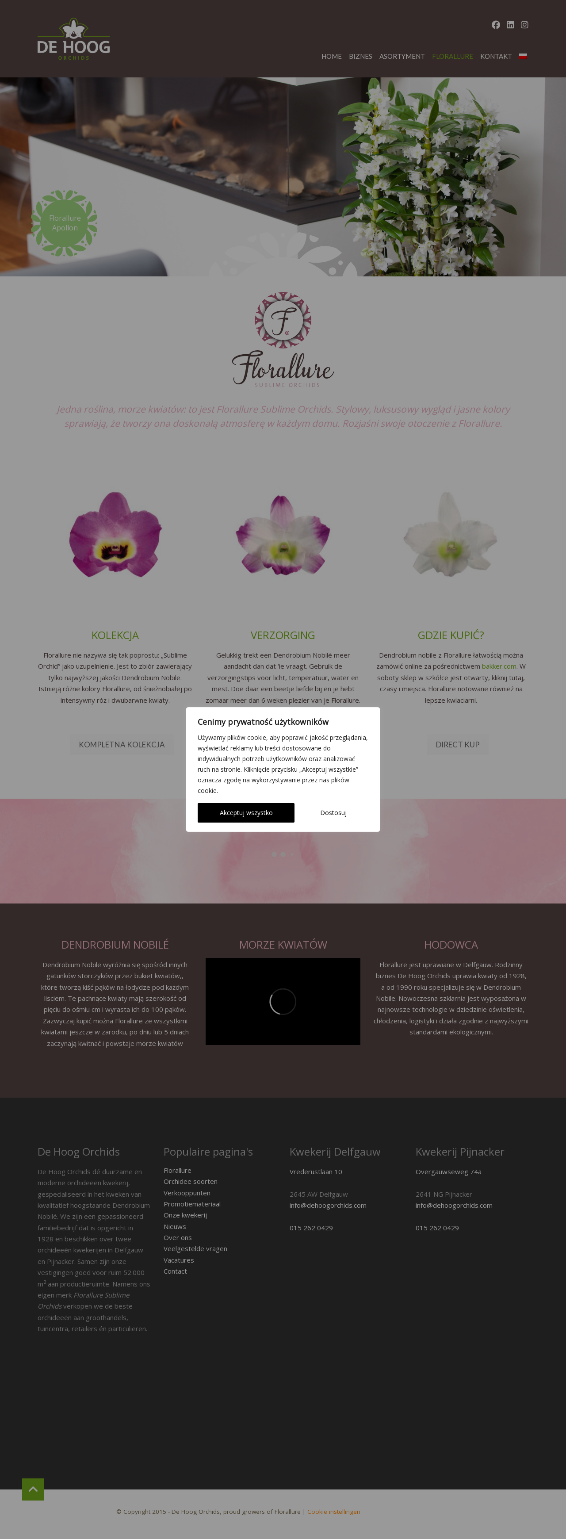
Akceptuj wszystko (246, 812)
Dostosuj (333, 812)
